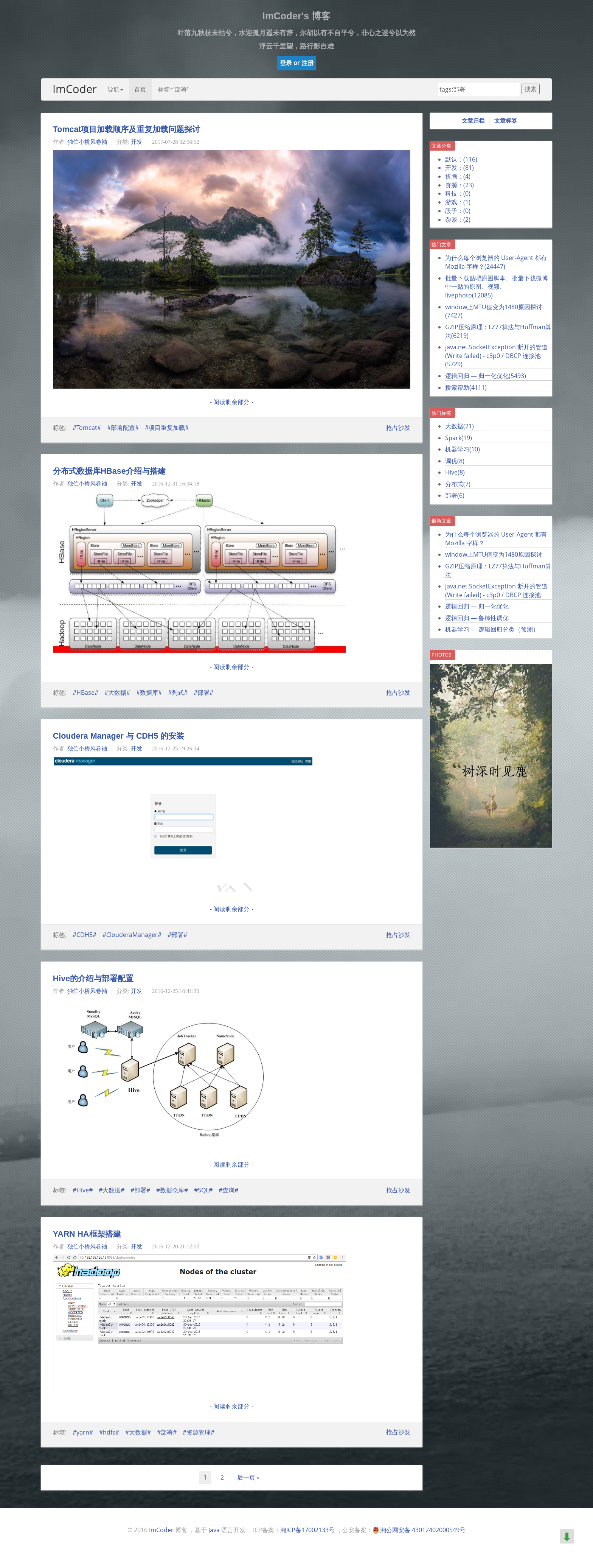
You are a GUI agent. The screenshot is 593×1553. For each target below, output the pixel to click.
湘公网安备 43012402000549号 (423, 1530)
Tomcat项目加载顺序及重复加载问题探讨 (126, 129)
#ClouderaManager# (131, 935)
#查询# (228, 1190)
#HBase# (85, 692)
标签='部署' (173, 89)
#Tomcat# (87, 427)
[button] (297, 63)
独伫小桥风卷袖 (87, 142)
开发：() (459, 167)
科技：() (457, 193)
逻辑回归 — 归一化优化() (485, 376)
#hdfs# (109, 1432)
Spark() (458, 438)
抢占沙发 (398, 427)
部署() (454, 495)
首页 (140, 89)
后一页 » (248, 1477)
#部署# (203, 692)
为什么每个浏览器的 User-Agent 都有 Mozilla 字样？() (496, 262)
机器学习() (462, 449)
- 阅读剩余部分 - (231, 402)
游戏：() (457, 202)
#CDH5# (84, 935)
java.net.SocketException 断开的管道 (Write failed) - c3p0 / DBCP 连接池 (496, 590)
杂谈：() (457, 219)
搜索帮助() (466, 387)
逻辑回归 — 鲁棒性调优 (477, 618)
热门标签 (441, 412)
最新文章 (441, 520)
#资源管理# (198, 1432)
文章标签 (505, 121)
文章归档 (473, 121)
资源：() (459, 185)
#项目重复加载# (167, 427)
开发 (136, 142)
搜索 (531, 89)
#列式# (178, 692)
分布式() (457, 484)
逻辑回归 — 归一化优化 (477, 606)
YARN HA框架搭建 (87, 1234)
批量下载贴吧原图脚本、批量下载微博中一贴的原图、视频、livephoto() (496, 286)
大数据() (459, 426)
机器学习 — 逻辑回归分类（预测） (492, 629)
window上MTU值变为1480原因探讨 (493, 554)
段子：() (457, 211)
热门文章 (441, 244)
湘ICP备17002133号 (307, 1530)
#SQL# (203, 1190)
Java (214, 1530)
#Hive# (83, 1190)
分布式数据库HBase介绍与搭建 (109, 471)
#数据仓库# (172, 1190)
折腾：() (457, 176)
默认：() (461, 159)
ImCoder (75, 88)
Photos (441, 654)
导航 (115, 89)
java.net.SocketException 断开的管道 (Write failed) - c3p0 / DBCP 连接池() (496, 355)
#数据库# (149, 692)
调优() (454, 461)
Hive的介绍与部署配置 (93, 978)
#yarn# (83, 1432)
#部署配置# (123, 427)
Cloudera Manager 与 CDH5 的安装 (118, 736)
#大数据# (117, 692)
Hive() (455, 472)
